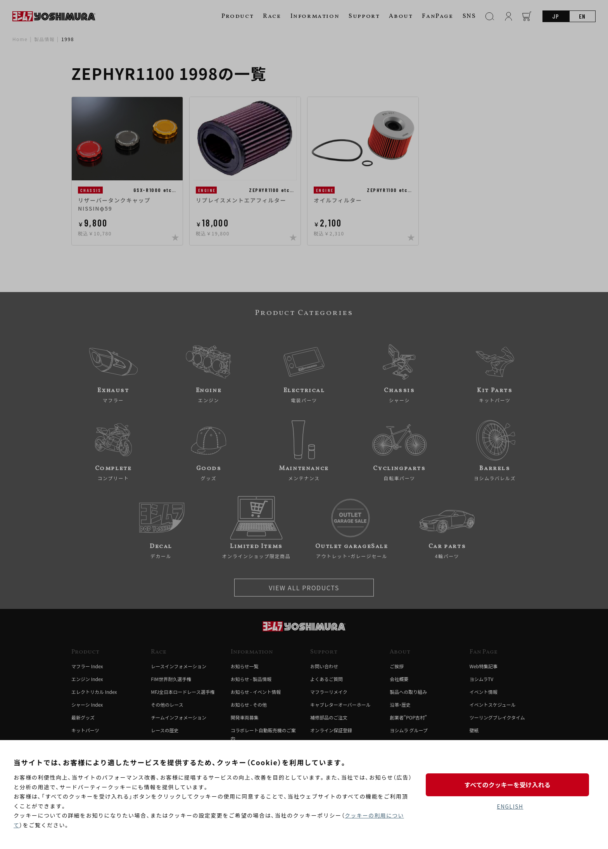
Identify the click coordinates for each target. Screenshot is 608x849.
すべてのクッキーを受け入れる (510, 784)
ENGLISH (510, 807)
